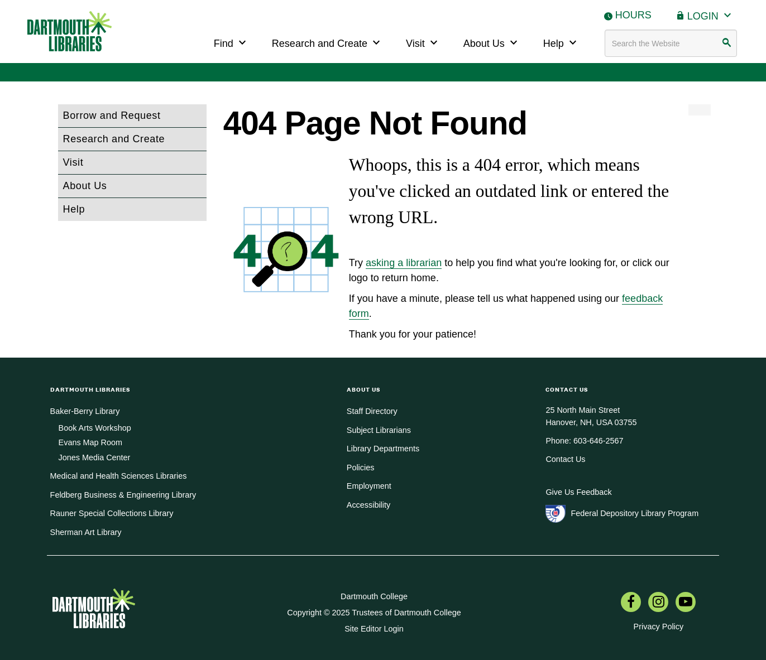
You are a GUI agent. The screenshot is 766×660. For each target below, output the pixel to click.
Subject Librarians (379, 430)
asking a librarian (404, 262)
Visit (423, 42)
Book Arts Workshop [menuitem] (95, 427)
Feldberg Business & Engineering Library (123, 494)
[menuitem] (631, 603)
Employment (369, 485)
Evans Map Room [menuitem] (90, 442)
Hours (633, 15)
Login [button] (710, 14)
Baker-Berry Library (85, 411)
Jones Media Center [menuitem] (95, 457)
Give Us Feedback (578, 492)
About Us (491, 42)
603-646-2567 (598, 440)
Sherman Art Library (86, 532)
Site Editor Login (374, 628)
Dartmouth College (374, 596)
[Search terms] (671, 43)
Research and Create (327, 42)
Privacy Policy (659, 626)
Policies (361, 467)
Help (561, 42)
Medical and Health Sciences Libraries (118, 475)
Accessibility (368, 504)
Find (231, 42)
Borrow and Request (112, 115)
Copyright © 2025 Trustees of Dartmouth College (374, 612)
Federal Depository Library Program (634, 513)
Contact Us (565, 459)
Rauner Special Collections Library (112, 513)
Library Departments (383, 448)
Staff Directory (372, 411)
